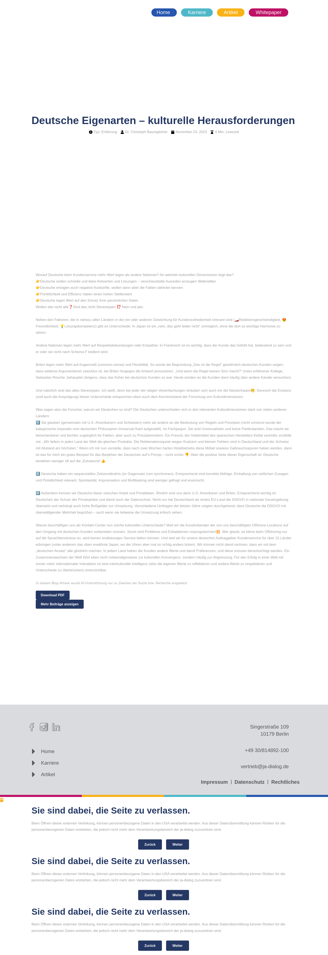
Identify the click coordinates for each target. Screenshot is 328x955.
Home (163, 12)
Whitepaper (269, 12)
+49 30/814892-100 (267, 750)
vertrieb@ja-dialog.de (265, 766)
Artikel (231, 12)
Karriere (197, 12)
